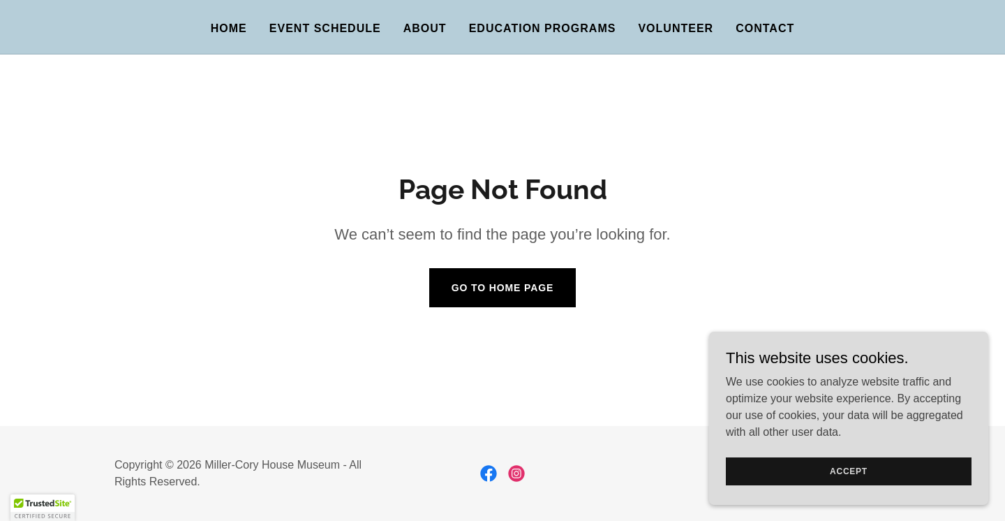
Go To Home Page (503, 287)
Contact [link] (765, 28)
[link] (488, 473)
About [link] (425, 28)
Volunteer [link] (675, 28)
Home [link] (229, 28)
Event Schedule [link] (325, 28)
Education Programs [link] (542, 28)
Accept (849, 471)
